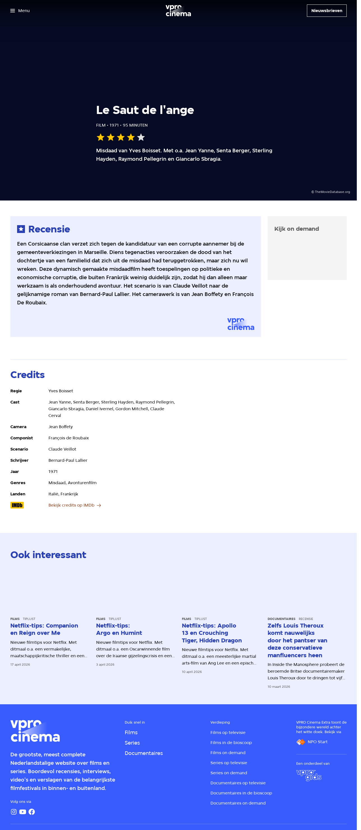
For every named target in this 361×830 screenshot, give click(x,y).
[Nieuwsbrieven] (327, 10)
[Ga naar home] (178, 10)
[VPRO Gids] (308, 775)
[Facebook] (31, 811)
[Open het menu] (20, 10)
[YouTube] (22, 811)
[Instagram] (13, 811)
